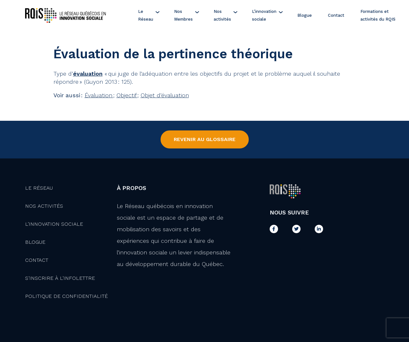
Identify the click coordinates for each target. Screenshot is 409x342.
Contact (336, 15)
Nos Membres (183, 15)
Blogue (304, 15)
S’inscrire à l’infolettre (60, 278)
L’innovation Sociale (54, 224)
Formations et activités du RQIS (377, 15)
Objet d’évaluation (165, 95)
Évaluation (99, 95)
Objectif (126, 95)
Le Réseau (145, 15)
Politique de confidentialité (66, 296)
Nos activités (222, 15)
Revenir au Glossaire (205, 139)
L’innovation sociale (264, 15)
